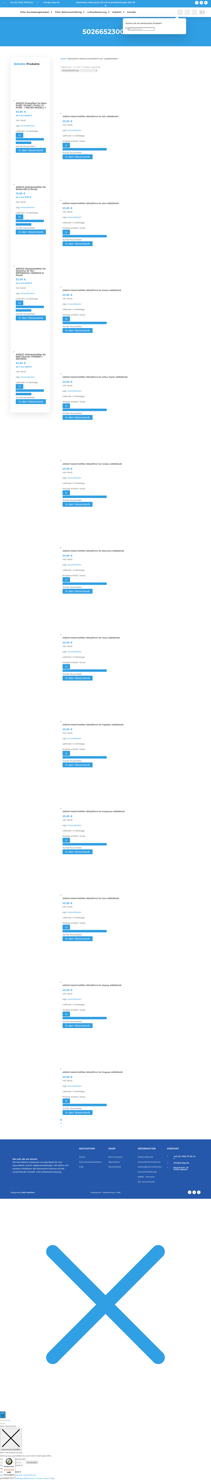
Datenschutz (109, 1192)
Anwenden (32, 1462)
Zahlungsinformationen (150, 1167)
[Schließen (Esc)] (9, 1420)
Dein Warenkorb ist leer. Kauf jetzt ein (18, 1475)
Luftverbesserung (97, 12)
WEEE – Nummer (146, 1177)
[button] (85, 149)
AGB (118, 1192)
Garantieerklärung (147, 1172)
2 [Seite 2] (61, 1123)
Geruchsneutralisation (90, 1162)
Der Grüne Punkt (146, 1182)
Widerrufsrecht (145, 1157)
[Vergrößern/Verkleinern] (1, 1420)
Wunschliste (114, 1167)
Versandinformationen (149, 1162)
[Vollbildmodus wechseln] (4, 1420)
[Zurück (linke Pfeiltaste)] (1, 1423)
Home (82, 1157)
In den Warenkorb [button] (30, 150)
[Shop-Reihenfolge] (79, 70)
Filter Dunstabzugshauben (34, 12)
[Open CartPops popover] (2, 1414)
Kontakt (131, 12)
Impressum (96, 1192)
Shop (63, 59)
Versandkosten (27, 126)
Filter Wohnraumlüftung (68, 12)
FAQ (81, 1167)
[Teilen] (6, 1420)
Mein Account (115, 1157)
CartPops (34, 1478)
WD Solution (28, 1192)
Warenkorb (114, 1162)
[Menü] (13, 1458)
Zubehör (117, 12)
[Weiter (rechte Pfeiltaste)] (4, 1423)
